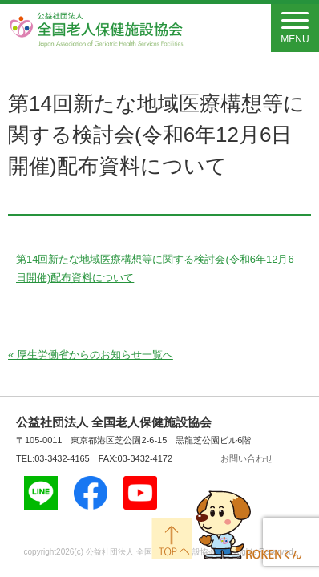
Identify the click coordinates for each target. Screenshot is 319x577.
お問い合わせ (246, 458)
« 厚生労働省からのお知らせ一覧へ (90, 355)
